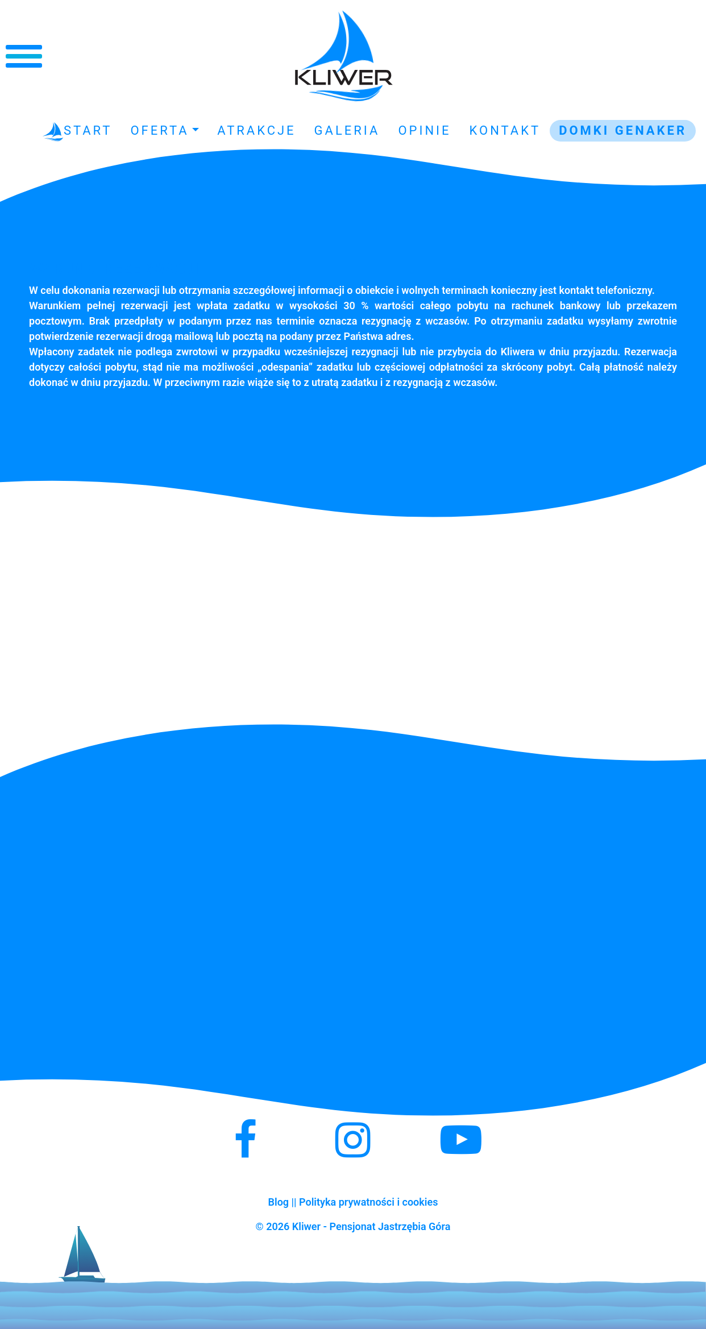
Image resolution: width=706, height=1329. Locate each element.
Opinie (424, 130)
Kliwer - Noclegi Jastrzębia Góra (344, 56)
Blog (278, 1202)
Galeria (347, 130)
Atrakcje (256, 130)
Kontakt (505, 130)
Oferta (159, 130)
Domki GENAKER (623, 130)
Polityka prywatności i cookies (368, 1202)
